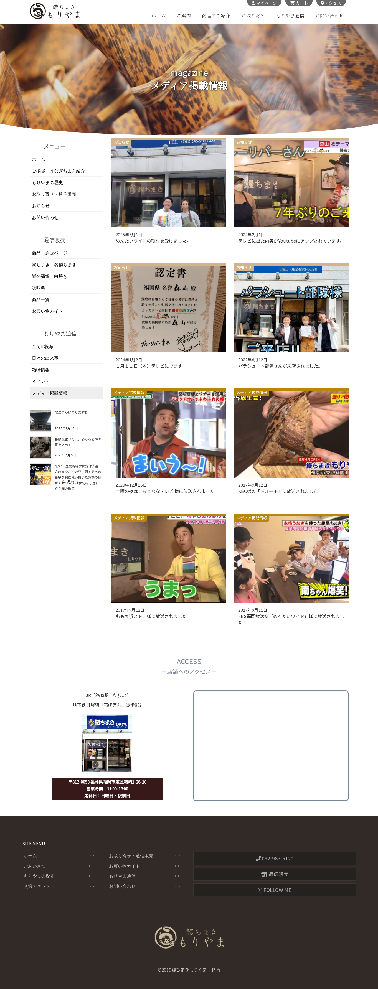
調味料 (38, 288)
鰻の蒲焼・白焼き (49, 276)
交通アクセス (59, 887)
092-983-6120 (274, 858)
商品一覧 (41, 299)
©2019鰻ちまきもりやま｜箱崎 (189, 969)
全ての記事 (43, 346)
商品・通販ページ (49, 253)
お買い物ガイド (47, 311)
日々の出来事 (45, 358)
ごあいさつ (59, 866)
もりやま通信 (290, 15)
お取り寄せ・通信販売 (54, 194)
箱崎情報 (41, 369)
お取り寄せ (253, 15)
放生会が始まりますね (71, 412)
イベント (41, 381)
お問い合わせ (329, 15)
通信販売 (274, 874)
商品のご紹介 (216, 15)
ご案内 (183, 15)
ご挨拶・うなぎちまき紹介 (58, 171)
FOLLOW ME (274, 889)
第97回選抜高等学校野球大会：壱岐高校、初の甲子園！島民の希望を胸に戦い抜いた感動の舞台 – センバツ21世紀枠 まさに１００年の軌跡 (79, 477)
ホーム (158, 15)
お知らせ (121, 142)
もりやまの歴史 (47, 182)
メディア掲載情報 (129, 392)
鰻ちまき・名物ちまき (54, 264)
